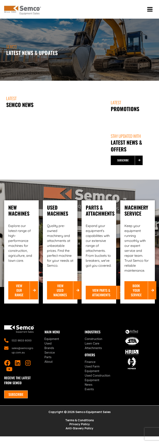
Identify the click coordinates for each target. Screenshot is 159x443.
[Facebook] (7, 368)
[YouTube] (9, 375)
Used (48, 348)
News (88, 389)
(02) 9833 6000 (22, 345)
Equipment (52, 344)
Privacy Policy (79, 430)
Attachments (93, 353)
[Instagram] (28, 368)
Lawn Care (92, 348)
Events (89, 394)
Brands (49, 353)
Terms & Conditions (79, 426)
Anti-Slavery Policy (79, 435)
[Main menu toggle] (150, 12)
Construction (93, 344)
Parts (48, 362)
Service (50, 357)
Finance (90, 367)
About (49, 367)
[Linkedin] (17, 368)
